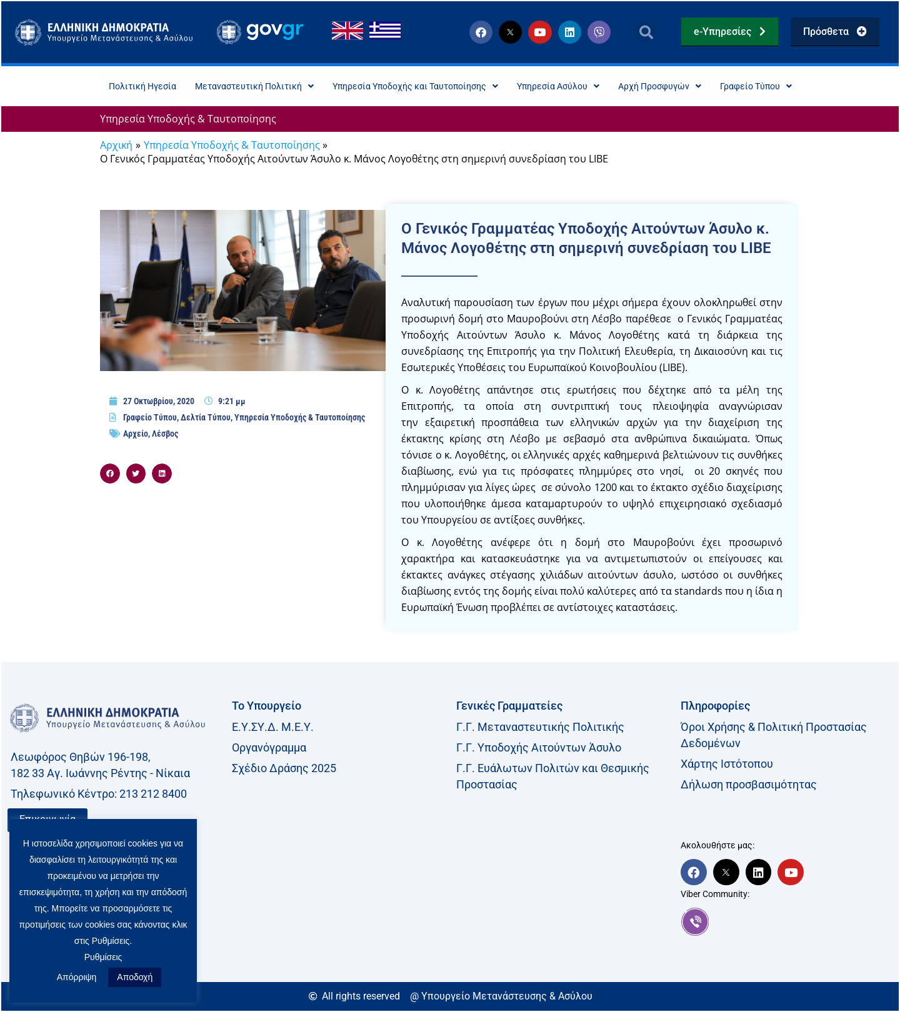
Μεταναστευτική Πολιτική (232, 86)
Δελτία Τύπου (206, 419)
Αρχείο (135, 435)
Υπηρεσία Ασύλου (569, 86)
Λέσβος (165, 435)
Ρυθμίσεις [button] (103, 957)
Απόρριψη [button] (77, 977)
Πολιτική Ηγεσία (110, 86)
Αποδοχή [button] (134, 977)
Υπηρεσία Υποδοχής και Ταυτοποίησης (410, 86)
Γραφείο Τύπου (787, 86)
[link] (786, 922)
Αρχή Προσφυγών (681, 86)
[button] (646, 32)
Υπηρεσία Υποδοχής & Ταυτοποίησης (188, 120)
